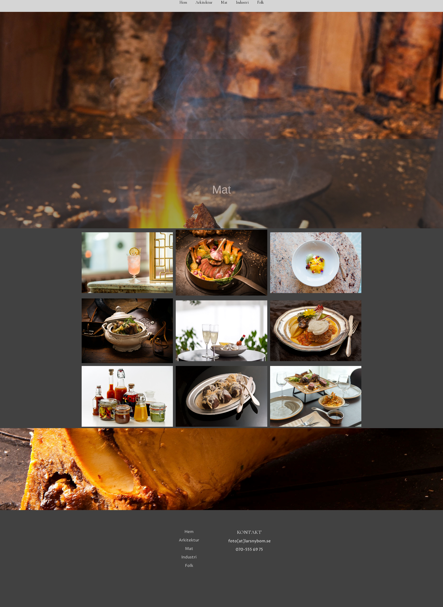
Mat (224, 2)
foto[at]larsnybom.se (249, 541)
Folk (260, 2)
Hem (183, 2)
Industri (242, 2)
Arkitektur (204, 2)
